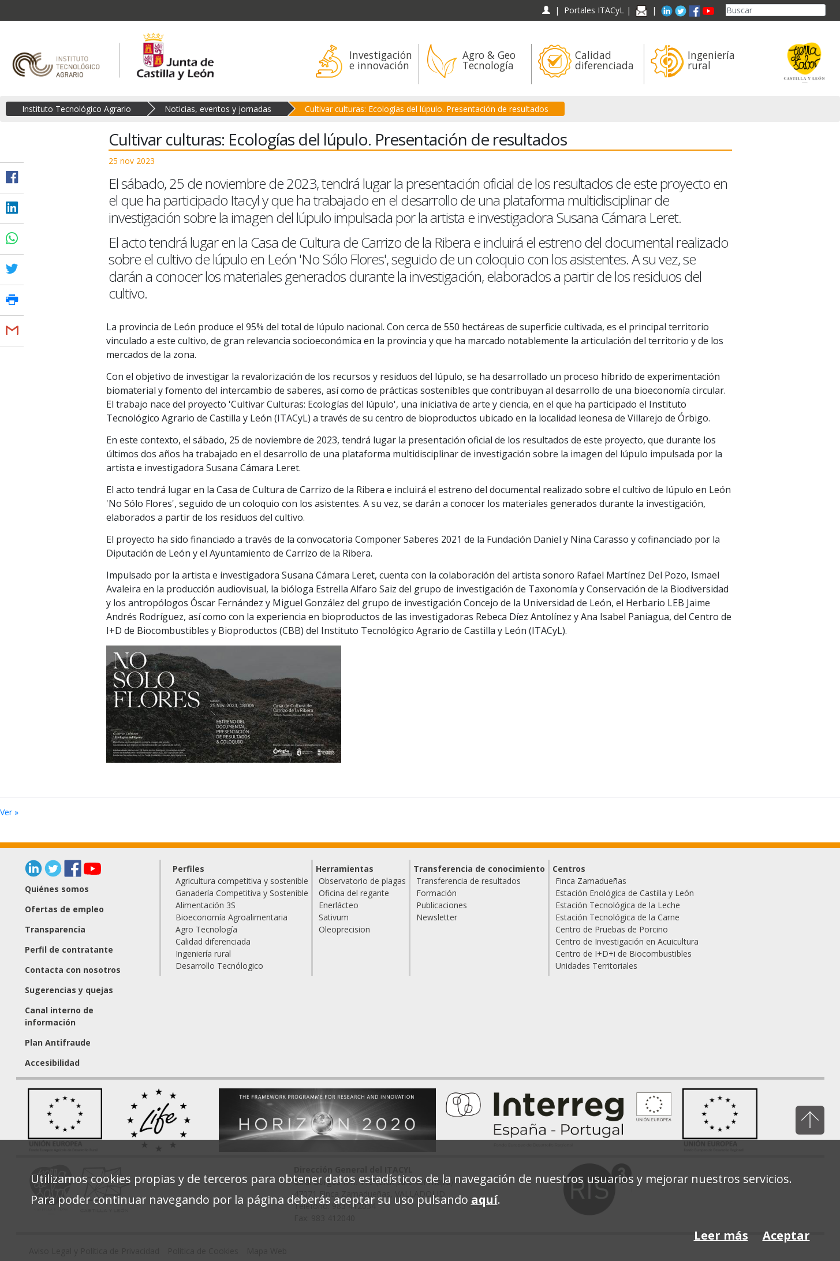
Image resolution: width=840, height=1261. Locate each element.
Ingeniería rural (203, 953)
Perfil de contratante (69, 949)
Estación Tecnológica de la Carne (617, 917)
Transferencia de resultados (468, 880)
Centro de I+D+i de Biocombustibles (623, 953)
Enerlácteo (339, 905)
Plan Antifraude (58, 1042)
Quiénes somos (57, 888)
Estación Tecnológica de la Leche (617, 905)
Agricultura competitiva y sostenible (242, 880)
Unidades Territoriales (596, 965)
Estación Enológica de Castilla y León (624, 892)
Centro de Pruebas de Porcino (611, 929)
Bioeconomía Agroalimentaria (232, 917)
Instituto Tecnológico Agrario (76, 108)
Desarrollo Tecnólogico (219, 965)
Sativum (334, 917)
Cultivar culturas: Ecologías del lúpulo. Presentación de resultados (426, 108)
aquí (484, 1199)
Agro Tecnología (206, 929)
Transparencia (55, 929)
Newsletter (436, 917)
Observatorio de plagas (362, 880)
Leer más (721, 1235)
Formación (436, 892)
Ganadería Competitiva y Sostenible (242, 892)
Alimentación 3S (206, 905)
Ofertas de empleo (64, 909)
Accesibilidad (52, 1062)
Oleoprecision (344, 929)
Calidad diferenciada (213, 941)
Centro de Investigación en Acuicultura (627, 941)
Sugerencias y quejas (69, 989)
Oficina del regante (354, 892)
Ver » (9, 812)
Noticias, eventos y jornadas (218, 108)
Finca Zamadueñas (590, 880)
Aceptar (786, 1235)
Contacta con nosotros (73, 969)
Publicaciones (441, 905)
